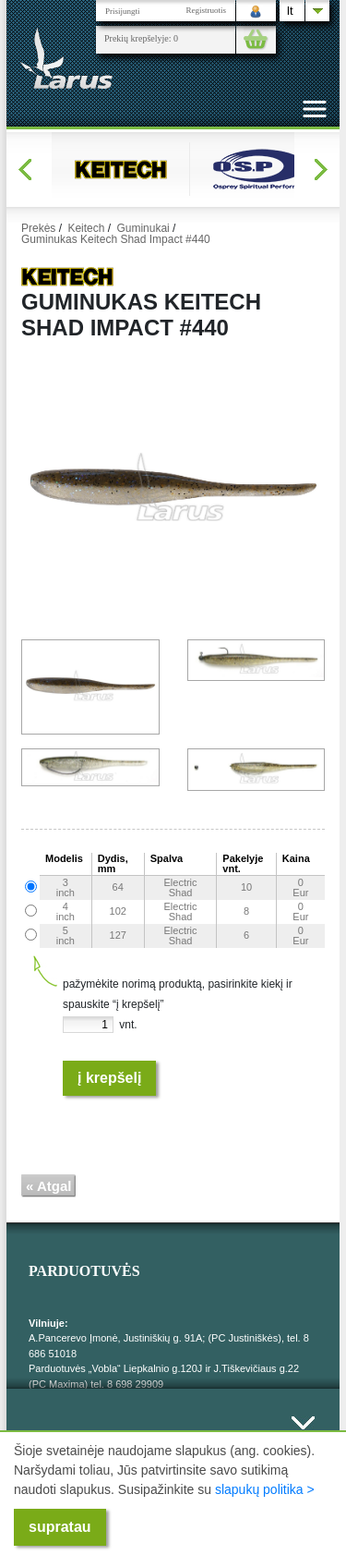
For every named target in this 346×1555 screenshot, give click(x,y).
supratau (60, 1527)
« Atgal (48, 1186)
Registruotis (205, 10)
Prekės (38, 228)
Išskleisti (302, 1433)
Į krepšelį (109, 1078)
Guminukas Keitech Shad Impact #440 (115, 239)
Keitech (85, 228)
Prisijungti (122, 11)
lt (290, 11)
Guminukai (142, 228)
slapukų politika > (265, 1489)
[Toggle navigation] (315, 109)
